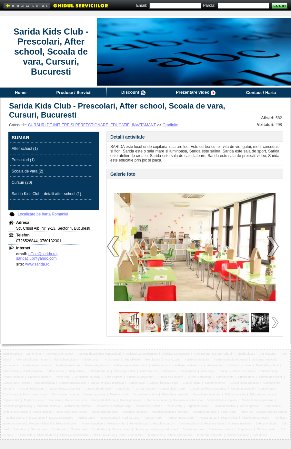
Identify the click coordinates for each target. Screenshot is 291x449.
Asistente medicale (67, 365)
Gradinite (170, 125)
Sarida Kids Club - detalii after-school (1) (46, 194)
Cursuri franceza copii (164, 382)
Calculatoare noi (98, 371)
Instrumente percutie (148, 406)
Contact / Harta (261, 92)
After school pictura (65, 359)
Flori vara (55, 400)
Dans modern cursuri (65, 394)
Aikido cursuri (91, 359)
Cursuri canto (225, 377)
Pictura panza (207, 417)
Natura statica (109, 417)
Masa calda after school (71, 411)
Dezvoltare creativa (145, 394)
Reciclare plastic (189, 423)
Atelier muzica (161, 365)
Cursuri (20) (22, 182)
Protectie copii (139, 423)
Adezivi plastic (245, 353)
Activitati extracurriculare (141, 353)
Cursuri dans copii (270, 377)
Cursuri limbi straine (32, 388)
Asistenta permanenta (37, 365)
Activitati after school (59, 353)
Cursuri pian (123, 388)
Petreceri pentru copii (180, 417)
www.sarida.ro (37, 264)
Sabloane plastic (266, 423)
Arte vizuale (172, 359)
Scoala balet (79, 429)
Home (20, 92)
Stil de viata (25, 435)
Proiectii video (116, 423)
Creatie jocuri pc (13, 377)
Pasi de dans (130, 417)
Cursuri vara (10, 394)
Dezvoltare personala (206, 394)
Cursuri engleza (44, 382)
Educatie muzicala (262, 394)
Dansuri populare (94, 394)
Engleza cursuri (34, 400)
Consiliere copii (268, 371)
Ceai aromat (188, 371)
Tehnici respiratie (238, 435)
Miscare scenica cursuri (271, 411)
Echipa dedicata (235, 394)
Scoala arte (59, 429)
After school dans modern (32, 359)
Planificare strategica (255, 417)
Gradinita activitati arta (187, 400)
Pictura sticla (229, 417)
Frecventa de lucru (104, 400)
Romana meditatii (239, 423)
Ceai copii (207, 371)
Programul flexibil (40, 423)
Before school (55, 371)
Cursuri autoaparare (140, 377)
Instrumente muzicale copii (114, 406)
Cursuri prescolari (242, 388)
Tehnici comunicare (179, 435)
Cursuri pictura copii (172, 388)
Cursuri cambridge (200, 377)
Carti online (168, 371)
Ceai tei (223, 371)
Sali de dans (39, 429)
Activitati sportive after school (213, 353)
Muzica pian (37, 417)
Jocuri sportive (250, 406)
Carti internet (148, 371)
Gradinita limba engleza (221, 400)
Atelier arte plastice (97, 365)
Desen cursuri (119, 394)
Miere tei (246, 411)
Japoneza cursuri (198, 406)
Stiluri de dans (46, 435)
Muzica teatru (86, 417)
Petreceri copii (153, 417)
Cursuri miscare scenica (64, 388)
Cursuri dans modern (16, 382)
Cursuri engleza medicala (107, 382)
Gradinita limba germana (258, 400)
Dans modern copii (35, 394)
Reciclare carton (163, 423)
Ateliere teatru (216, 365)
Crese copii (63, 377)
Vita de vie (260, 435)
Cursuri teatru (267, 388)
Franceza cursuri (76, 400)
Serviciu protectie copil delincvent (156, 429)
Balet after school (267, 365)
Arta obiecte (132, 359)
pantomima (34, 353)
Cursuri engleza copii (72, 382)
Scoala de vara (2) (27, 171)
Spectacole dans (193, 429)
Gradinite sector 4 (48, 406)
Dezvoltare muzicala (175, 394)
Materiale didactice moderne (170, 411)
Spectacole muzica (221, 429)
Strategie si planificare (74, 435)
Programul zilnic (66, 423)
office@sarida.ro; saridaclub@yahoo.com (37, 256)
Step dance (245, 429)
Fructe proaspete (131, 400)
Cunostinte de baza (88, 377)
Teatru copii (155, 435)
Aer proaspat (268, 353)
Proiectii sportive (92, 423)
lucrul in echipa (12, 353)
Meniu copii (228, 411)
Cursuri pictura (145, 388)
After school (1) (25, 148)
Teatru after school (131, 435)
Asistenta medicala (197, 359)
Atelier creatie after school (130, 365)
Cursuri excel (137, 382)
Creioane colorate (39, 377)
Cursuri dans (246, 377)
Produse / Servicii (73, 92)
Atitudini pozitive (241, 365)
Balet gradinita (32, 371)
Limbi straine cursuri (16, 411)
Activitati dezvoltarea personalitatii (100, 353)
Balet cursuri (11, 371)
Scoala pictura (121, 429)
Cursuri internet (215, 382)
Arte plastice (152, 359)
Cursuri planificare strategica (208, 388)
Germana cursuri (157, 400)
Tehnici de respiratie (209, 435)
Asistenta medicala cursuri (230, 359)
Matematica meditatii (105, 411)
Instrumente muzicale (78, 406)
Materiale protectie (205, 411)
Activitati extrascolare (176, 353)
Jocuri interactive (225, 406)
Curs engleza (113, 377)
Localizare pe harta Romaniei (43, 214)
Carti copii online (125, 371)
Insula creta (175, 406)
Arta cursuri (112, 359)
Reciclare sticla (214, 423)
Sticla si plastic (266, 429)
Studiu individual (104, 435)
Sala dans (20, 429)
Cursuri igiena (192, 382)
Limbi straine (273, 406)
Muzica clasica (15, 417)
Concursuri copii (243, 371)
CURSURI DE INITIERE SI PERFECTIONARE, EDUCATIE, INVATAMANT (92, 125)
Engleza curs (11, 400)
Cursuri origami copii (98, 388)
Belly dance (76, 371)
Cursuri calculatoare (170, 377)
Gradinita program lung (17, 406)
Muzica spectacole (61, 417)
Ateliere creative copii (189, 365)
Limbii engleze (42, 411)
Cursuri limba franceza (244, 382)
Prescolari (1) (23, 160)
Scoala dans (100, 429)
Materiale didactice (135, 411)
